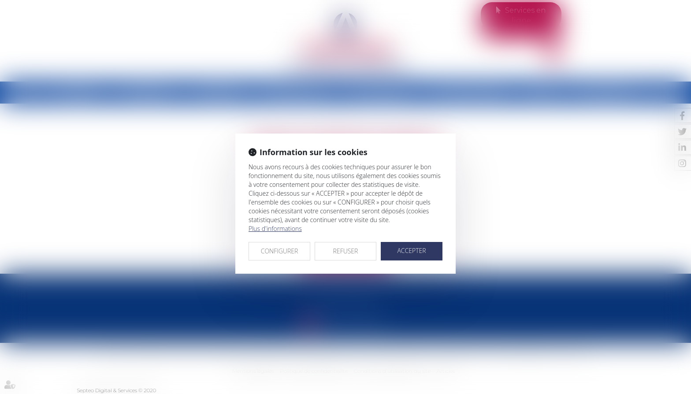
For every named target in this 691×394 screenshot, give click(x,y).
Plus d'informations (275, 228)
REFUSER (345, 251)
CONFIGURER (279, 251)
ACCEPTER (411, 250)
